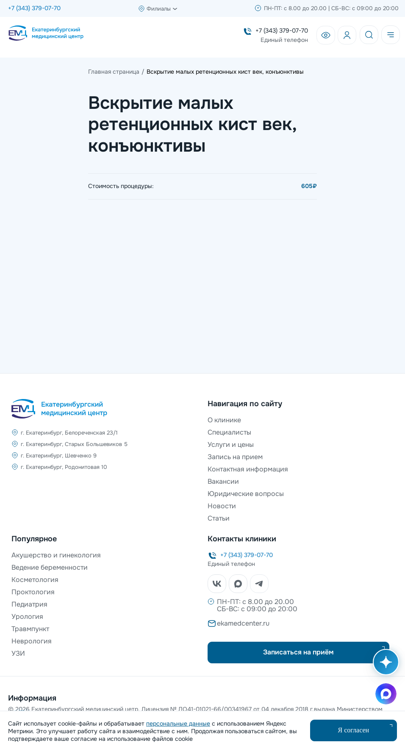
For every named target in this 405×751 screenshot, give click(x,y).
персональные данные (178, 723)
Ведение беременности (49, 567)
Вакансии (223, 481)
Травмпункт (30, 629)
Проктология (33, 592)
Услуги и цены (231, 445)
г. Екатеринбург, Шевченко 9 (59, 455)
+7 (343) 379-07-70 (34, 8)
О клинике (224, 420)
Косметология (34, 580)
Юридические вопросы (246, 494)
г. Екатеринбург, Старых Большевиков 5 (74, 444)
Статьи (219, 518)
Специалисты (229, 432)
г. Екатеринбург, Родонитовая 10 (64, 467)
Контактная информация (248, 469)
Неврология (31, 641)
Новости (222, 506)
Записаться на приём (298, 652)
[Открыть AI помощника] (384, 666)
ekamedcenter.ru (243, 623)
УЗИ (18, 653)
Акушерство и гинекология (56, 555)
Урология (27, 616)
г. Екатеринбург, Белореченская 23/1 (69, 432)
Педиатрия (29, 604)
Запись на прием (235, 457)
